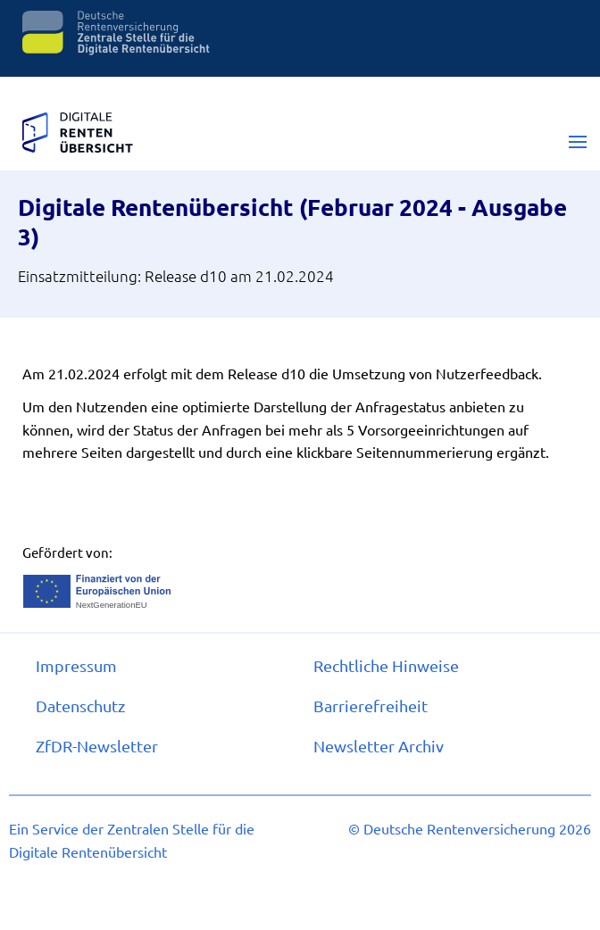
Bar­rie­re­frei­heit (370, 705)
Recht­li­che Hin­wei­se (386, 665)
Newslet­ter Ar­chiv (378, 745)
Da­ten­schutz (80, 705)
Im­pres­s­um (76, 665)
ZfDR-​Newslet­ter (97, 745)
